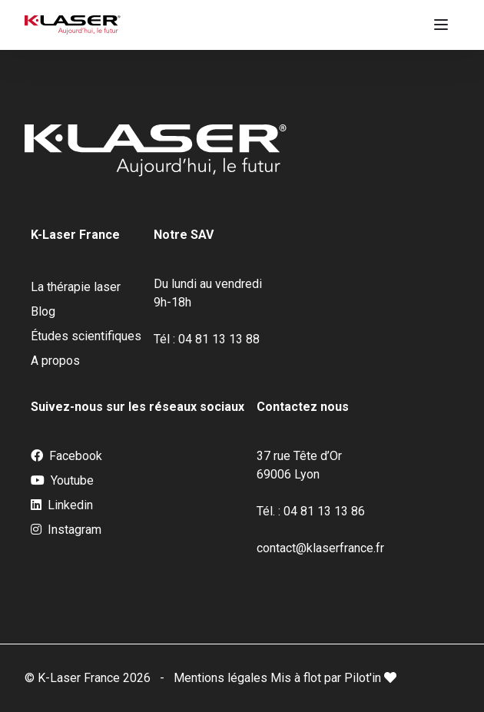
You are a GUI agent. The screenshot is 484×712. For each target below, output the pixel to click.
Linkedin (62, 505)
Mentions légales (222, 678)
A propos (55, 360)
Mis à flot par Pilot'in (333, 678)
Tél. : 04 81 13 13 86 (311, 511)
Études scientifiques (86, 336)
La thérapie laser (76, 287)
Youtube (62, 481)
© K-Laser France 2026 (88, 678)
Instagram (66, 530)
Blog (43, 311)
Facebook (66, 456)
